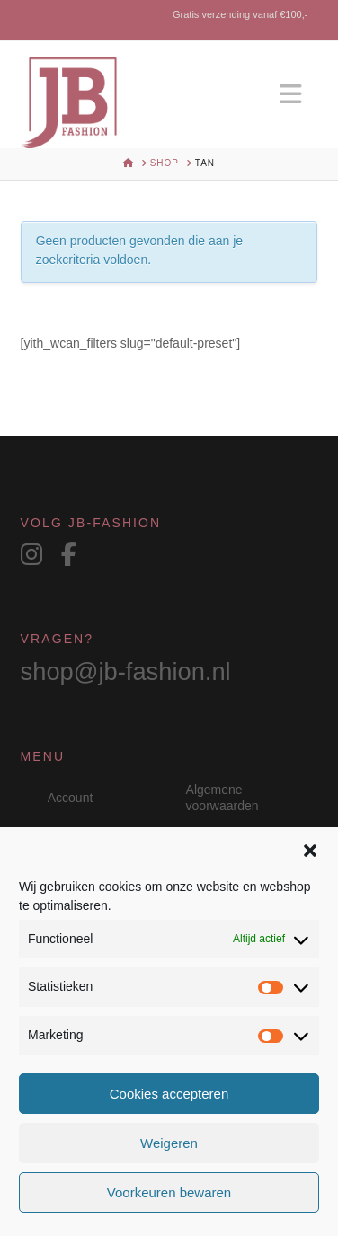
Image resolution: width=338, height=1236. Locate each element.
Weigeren (169, 1143)
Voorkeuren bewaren (169, 1192)
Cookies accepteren (169, 1093)
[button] (310, 851)
